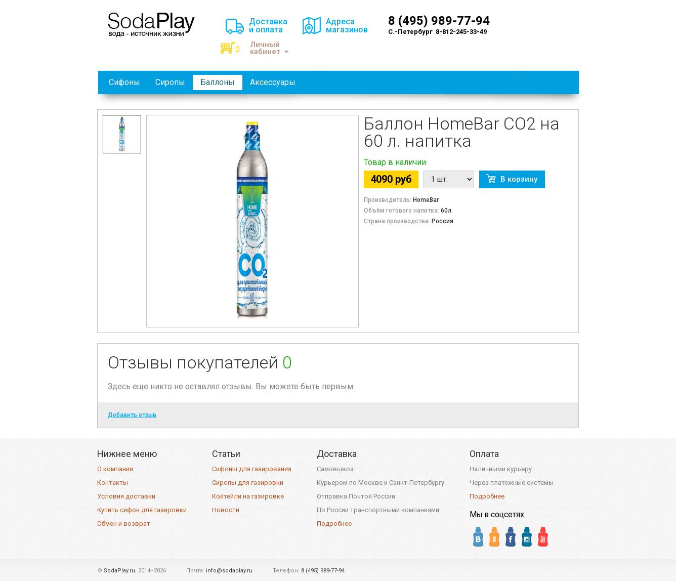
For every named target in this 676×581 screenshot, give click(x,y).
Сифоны (124, 82)
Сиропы (170, 82)
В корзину (518, 179)
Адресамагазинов (347, 25)
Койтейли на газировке (248, 496)
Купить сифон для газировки (142, 510)
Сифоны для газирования (251, 469)
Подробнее (334, 523)
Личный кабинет (269, 48)
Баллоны (217, 82)
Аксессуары (272, 82)
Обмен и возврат (123, 523)
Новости (225, 510)
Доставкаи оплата (268, 25)
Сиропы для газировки (247, 482)
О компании (115, 469)
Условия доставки (126, 496)
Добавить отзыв (132, 415)
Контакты (112, 482)
